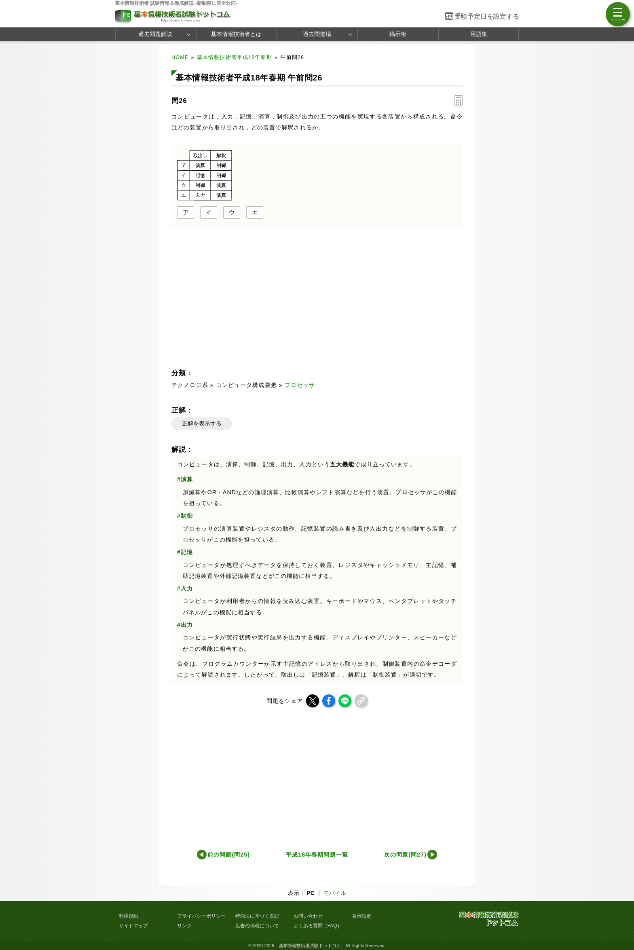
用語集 (478, 34)
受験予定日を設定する (486, 16)
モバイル (334, 893)
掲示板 (397, 34)
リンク (184, 926)
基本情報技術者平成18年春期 (234, 57)
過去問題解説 (155, 34)
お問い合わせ (308, 916)
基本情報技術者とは (236, 34)
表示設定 (361, 916)
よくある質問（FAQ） (318, 926)
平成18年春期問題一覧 (317, 854)
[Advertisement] (243, 296)
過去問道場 (317, 34)
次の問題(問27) (405, 854)
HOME (179, 57)
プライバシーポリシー (201, 916)
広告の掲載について (257, 926)
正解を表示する (202, 423)
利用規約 (128, 916)
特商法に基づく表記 (257, 916)
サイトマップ (133, 926)
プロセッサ (300, 385)
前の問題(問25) (228, 854)
